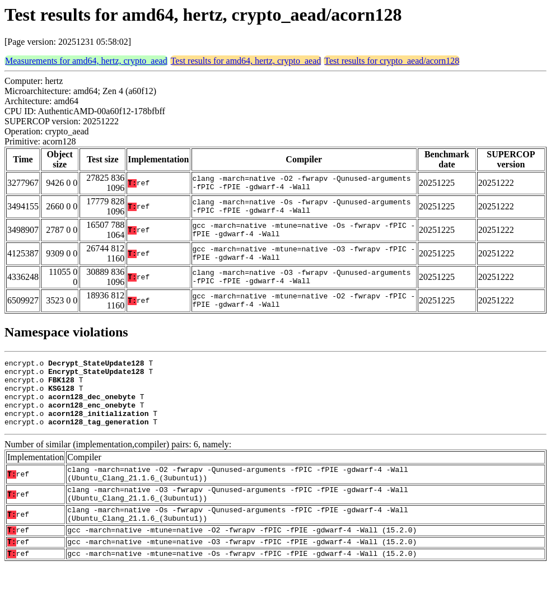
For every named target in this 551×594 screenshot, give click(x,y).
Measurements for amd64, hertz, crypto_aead (86, 61)
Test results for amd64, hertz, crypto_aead (246, 61)
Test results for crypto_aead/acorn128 (391, 61)
